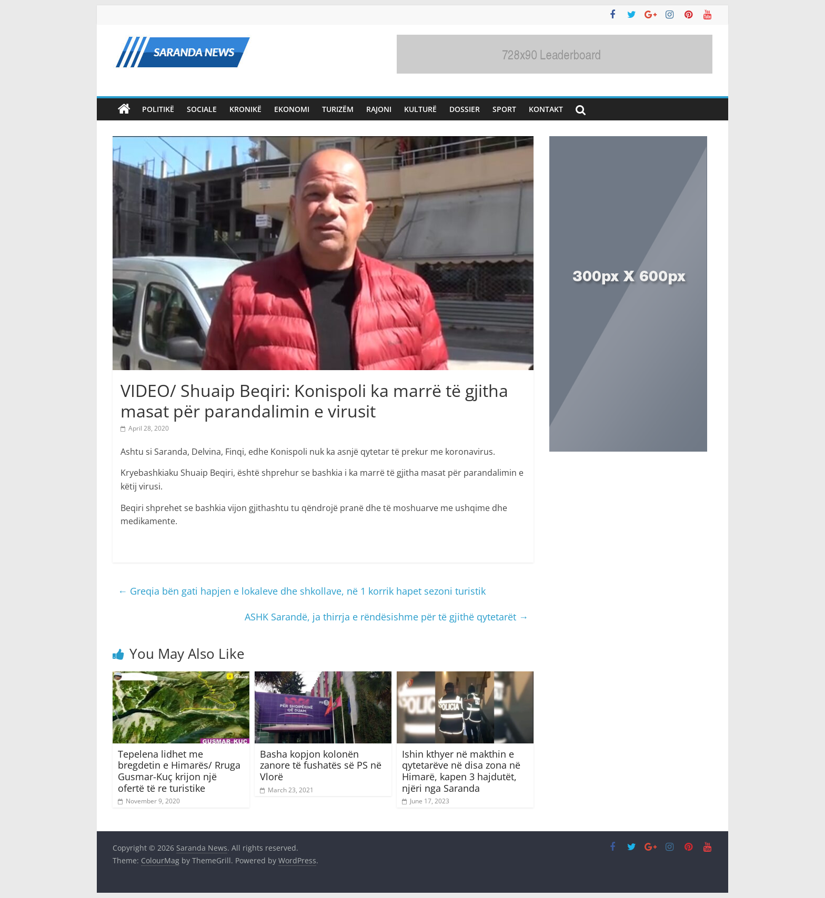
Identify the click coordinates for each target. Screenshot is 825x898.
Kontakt (546, 109)
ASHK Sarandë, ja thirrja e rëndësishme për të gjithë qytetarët (386, 616)
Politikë (158, 109)
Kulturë (420, 109)
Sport (504, 109)
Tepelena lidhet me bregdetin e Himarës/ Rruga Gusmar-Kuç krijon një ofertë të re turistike (179, 771)
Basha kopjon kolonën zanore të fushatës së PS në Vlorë (320, 765)
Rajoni (378, 109)
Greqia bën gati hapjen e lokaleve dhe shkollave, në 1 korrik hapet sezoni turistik (302, 591)
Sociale (202, 109)
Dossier (464, 109)
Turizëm (338, 109)
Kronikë (245, 109)
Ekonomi (291, 109)
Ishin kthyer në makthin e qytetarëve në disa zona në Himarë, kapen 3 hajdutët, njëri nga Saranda (461, 771)
